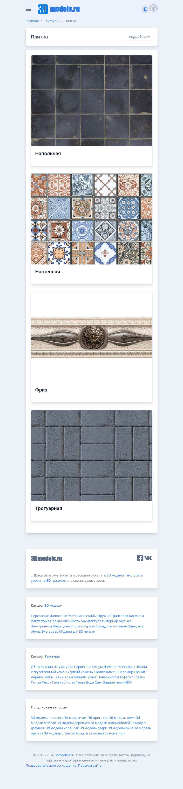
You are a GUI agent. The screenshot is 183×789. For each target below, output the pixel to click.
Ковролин (127, 666)
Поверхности (108, 677)
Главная (32, 20)
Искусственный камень (50, 671)
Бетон (48, 677)
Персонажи (40, 615)
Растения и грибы (82, 615)
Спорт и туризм (83, 626)
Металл (80, 677)
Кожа (68, 677)
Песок (46, 682)
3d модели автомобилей (110, 722)
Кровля (99, 671)
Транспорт (119, 615)
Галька (57, 682)
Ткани (59, 677)
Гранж (91, 677)
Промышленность (65, 621)
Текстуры (51, 20)
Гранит (139, 671)
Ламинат (111, 666)
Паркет (79, 666)
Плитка (141, 666)
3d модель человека (47, 717)
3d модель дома (122, 717)
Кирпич (46, 666)
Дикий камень (81, 671)
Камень (112, 671)
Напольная (48, 153)
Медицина (61, 626)
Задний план (113, 682)
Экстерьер (50, 631)
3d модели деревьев (73, 722)
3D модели (115, 575)
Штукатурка (63, 666)
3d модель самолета (87, 733)
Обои (35, 666)
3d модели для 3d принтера (86, 717)
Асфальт (126, 677)
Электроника (41, 626)
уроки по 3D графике (48, 580)
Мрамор (126, 671)
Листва (69, 682)
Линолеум (94, 666)
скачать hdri (115, 733)
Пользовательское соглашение (51, 765)
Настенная (47, 271)
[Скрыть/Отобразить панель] (28, 9)
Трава (80, 682)
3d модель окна (120, 728)
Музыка (125, 621)
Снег (98, 682)
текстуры (132, 575)
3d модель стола (57, 733)
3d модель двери (93, 728)
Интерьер (110, 621)
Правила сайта (89, 765)
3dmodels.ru (64, 755)
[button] (153, 9)
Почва (36, 682)
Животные (58, 615)
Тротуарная (48, 508)
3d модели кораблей (62, 728)
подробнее (139, 36)
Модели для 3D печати (77, 631)
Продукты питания (111, 626)
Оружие (103, 615)
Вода (90, 682)
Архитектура (91, 621)
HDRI (128, 682)
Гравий (139, 677)
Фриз (41, 389)
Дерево (37, 677)
